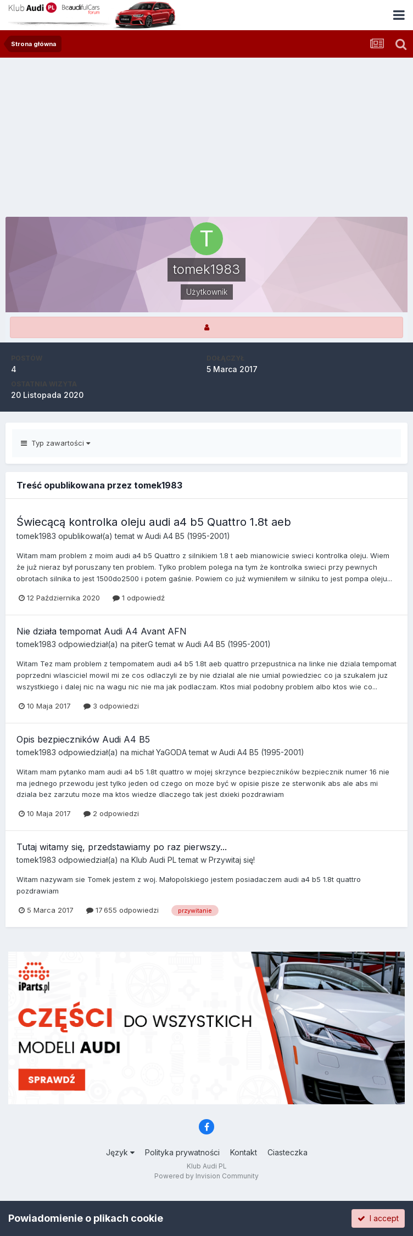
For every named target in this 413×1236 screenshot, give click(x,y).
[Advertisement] (206, 140)
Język (120, 1152)
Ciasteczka (287, 1152)
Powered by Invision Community (206, 1176)
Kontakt (243, 1152)
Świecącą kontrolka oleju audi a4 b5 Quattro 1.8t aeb (153, 522)
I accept (378, 1218)
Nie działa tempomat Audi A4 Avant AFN (101, 631)
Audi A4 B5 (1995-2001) (187, 536)
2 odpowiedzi (111, 813)
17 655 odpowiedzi (122, 910)
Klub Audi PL (153, 859)
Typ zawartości (55, 443)
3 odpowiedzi (111, 705)
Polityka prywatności (182, 1152)
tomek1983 (36, 536)
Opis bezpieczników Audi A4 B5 (83, 739)
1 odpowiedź (139, 597)
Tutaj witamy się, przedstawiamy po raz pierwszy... (121, 846)
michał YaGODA (159, 752)
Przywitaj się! (232, 859)
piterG (142, 644)
